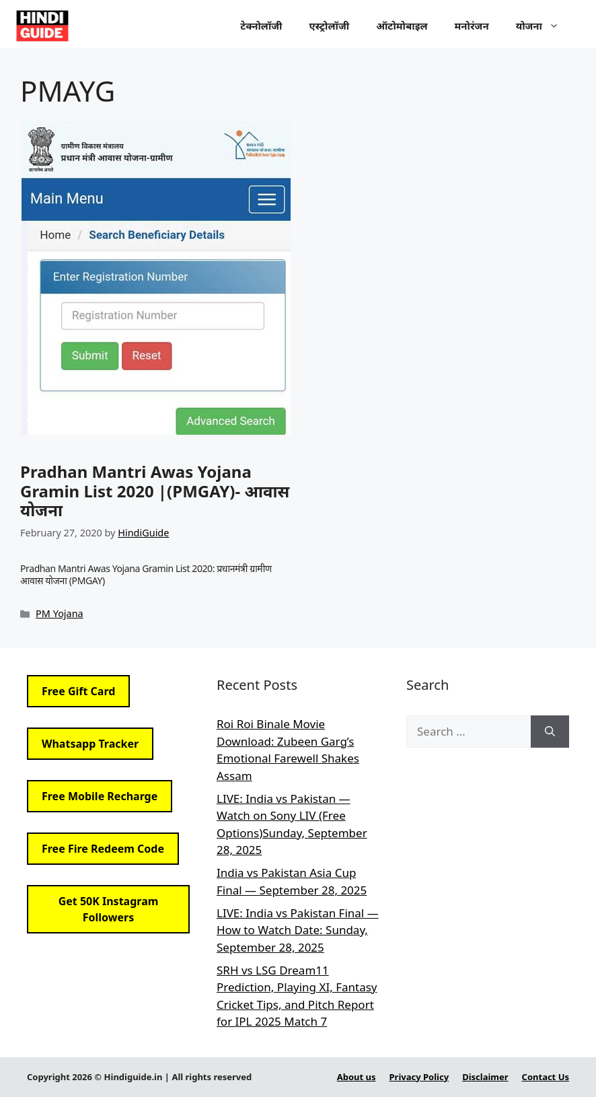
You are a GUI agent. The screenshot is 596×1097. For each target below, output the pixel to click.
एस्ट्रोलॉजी (329, 25)
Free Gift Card (78, 691)
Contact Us (545, 1077)
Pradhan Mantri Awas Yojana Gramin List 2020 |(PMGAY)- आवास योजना (154, 491)
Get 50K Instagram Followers (109, 909)
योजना (544, 25)
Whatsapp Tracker (90, 743)
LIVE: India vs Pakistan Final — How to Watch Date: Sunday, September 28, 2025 (298, 930)
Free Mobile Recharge (99, 796)
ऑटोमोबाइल (401, 25)
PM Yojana (59, 613)
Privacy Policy (419, 1077)
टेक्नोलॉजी (261, 25)
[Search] (550, 731)
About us (356, 1077)
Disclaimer (485, 1077)
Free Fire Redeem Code (103, 848)
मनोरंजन (472, 25)
